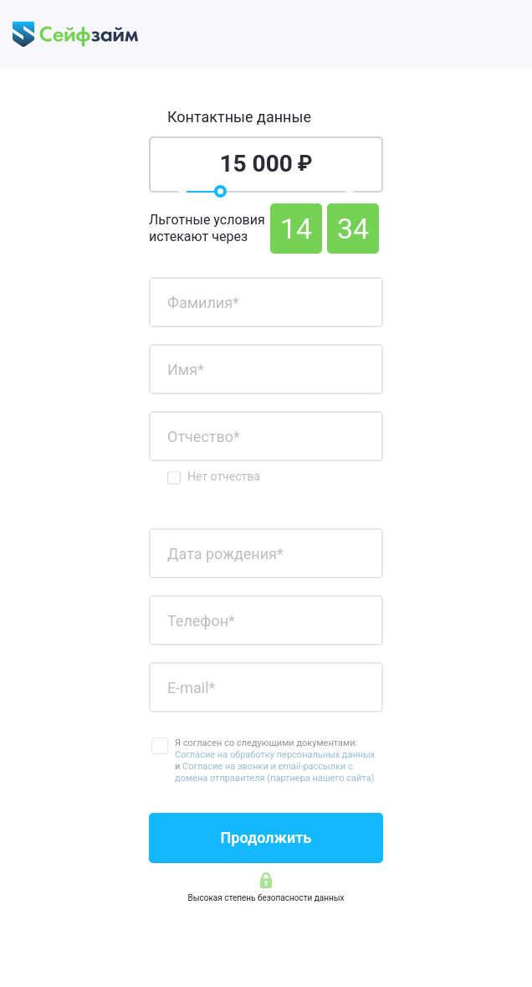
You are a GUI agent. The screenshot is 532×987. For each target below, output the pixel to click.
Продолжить (266, 837)
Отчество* (203, 436)
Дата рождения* (225, 553)
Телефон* (201, 620)
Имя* (185, 369)
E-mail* (191, 687)
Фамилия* (203, 302)
